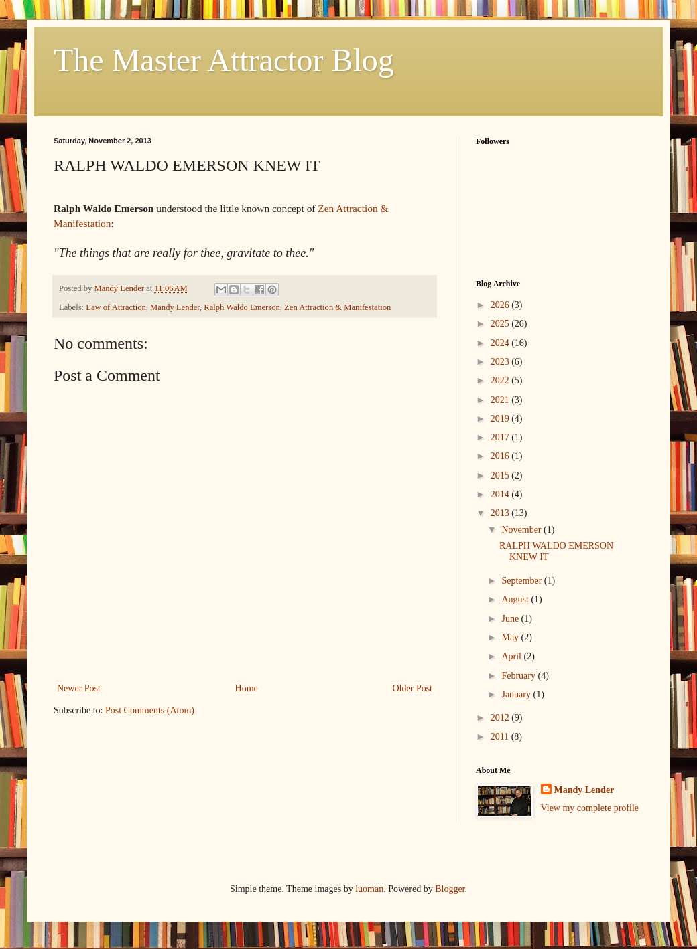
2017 (501, 437)
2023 (501, 362)
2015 (501, 475)
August (516, 599)
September (522, 581)
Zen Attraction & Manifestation (337, 307)
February (519, 676)
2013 (501, 513)
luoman (369, 889)
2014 (501, 494)
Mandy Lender (175, 307)
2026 (501, 305)
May (511, 637)
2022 (501, 380)
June (511, 619)
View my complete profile (590, 808)
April (512, 656)
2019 (501, 419)
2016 (501, 456)
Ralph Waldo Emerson (241, 307)
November (522, 530)
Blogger (449, 889)
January (517, 694)
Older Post (413, 688)
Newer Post (79, 688)
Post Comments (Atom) (149, 710)
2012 (501, 718)
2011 (501, 736)
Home (246, 688)
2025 (501, 324)
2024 (501, 343)
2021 (501, 400)
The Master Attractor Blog (224, 60)
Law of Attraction (116, 307)
